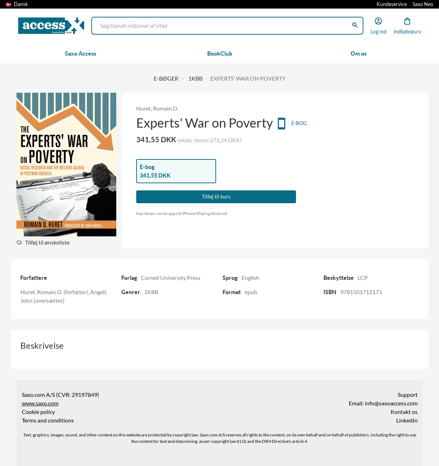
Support (408, 394)
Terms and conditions (48, 420)
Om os (359, 53)
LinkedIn (407, 420)
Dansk (17, 4)
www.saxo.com (40, 403)
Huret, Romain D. (157, 108)
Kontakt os (404, 412)
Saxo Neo (423, 4)
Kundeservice (392, 4)
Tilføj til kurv (216, 197)
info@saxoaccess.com (391, 403)
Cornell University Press (170, 278)
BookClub (219, 53)
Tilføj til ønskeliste (47, 242)
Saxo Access (80, 53)
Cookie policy (38, 412)
